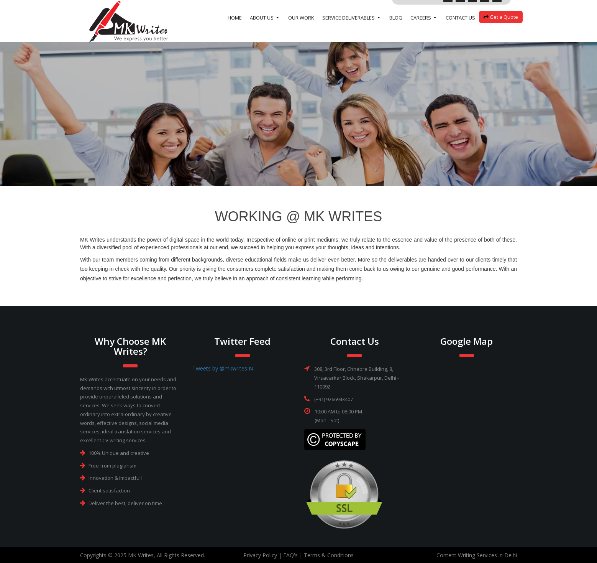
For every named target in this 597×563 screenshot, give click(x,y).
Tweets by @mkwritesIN (222, 368)
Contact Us (460, 26)
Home (235, 26)
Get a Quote (501, 26)
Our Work (301, 26)
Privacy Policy (260, 555)
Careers (420, 26)
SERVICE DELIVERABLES (348, 26)
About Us (262, 26)
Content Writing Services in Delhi (476, 555)
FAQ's (290, 555)
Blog (395, 26)
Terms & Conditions (329, 555)
